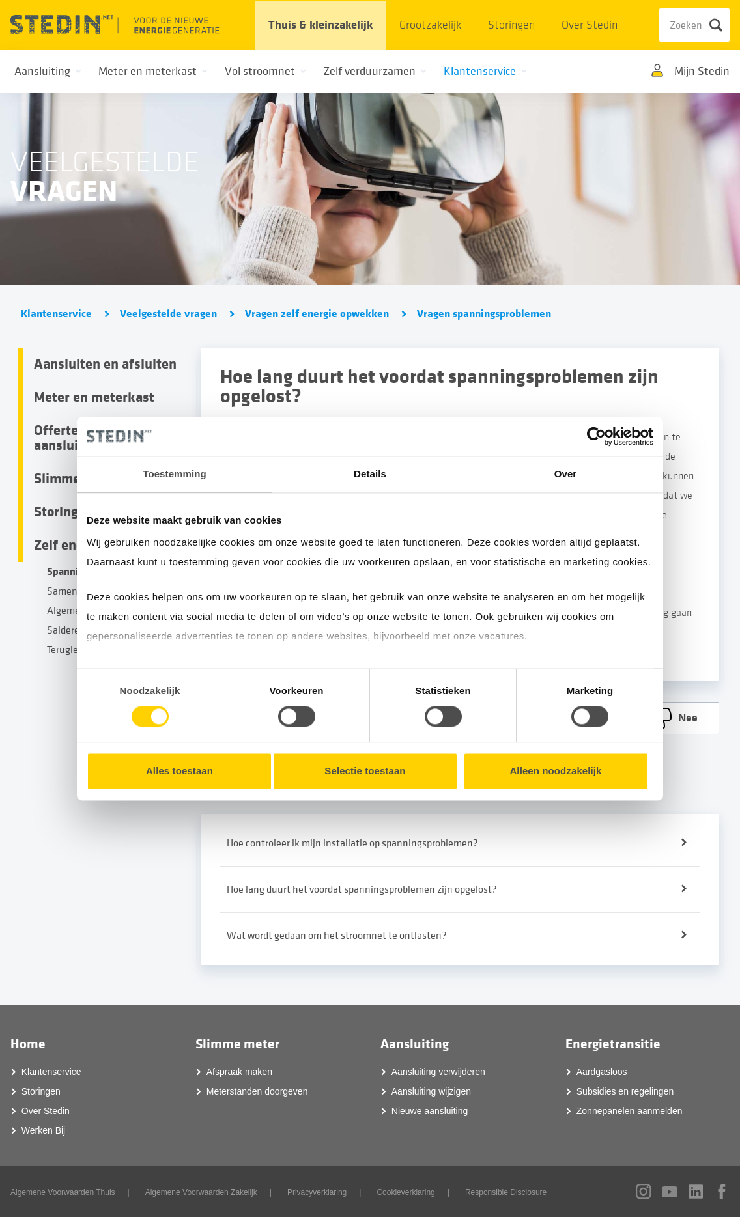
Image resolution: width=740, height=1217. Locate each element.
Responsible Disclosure (506, 1192)
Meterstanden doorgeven (257, 1091)
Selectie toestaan (364, 770)
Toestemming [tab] (174, 473)
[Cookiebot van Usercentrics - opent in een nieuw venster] (596, 436)
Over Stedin (590, 25)
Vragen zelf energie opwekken (317, 314)
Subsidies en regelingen (625, 1091)
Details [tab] (370, 473)
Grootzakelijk (430, 25)
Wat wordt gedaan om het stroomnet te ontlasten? (337, 935)
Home (28, 1044)
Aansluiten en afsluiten (105, 364)
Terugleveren (74, 649)
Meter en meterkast (94, 397)
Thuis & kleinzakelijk (320, 25)
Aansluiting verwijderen (438, 1072)
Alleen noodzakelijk (555, 770)
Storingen (511, 25)
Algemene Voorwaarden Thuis (62, 1192)
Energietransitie (613, 1044)
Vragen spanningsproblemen (484, 314)
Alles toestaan (179, 770)
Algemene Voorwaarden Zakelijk (201, 1192)
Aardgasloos (601, 1072)
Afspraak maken (239, 1072)
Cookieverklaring (405, 1192)
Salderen (66, 630)
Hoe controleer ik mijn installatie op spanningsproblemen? (352, 843)
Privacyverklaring (317, 1192)
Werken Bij (43, 1130)
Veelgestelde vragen (168, 314)
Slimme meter (237, 1044)
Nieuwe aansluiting (429, 1111)
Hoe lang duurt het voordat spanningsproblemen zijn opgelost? (362, 889)
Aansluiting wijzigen (431, 1091)
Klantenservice (56, 314)
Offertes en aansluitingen (75, 438)
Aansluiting (414, 1044)
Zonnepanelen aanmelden (629, 1111)
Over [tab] (565, 473)
